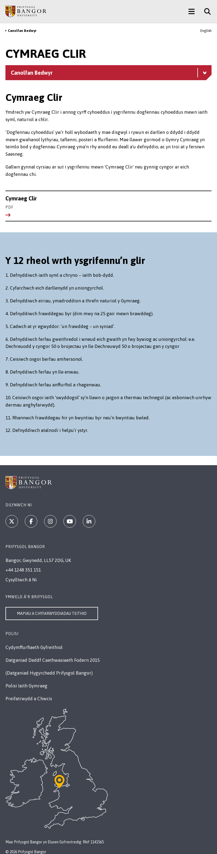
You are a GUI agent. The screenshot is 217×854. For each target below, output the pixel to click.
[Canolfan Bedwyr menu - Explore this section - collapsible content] (108, 72)
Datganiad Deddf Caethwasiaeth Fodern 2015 (52, 660)
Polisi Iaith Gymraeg (26, 685)
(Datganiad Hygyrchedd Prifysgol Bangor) (49, 673)
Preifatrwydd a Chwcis (28, 698)
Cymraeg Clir (108, 203)
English (206, 30)
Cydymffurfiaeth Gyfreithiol (34, 647)
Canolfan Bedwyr (22, 31)
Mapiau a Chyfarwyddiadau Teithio (52, 613)
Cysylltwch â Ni (21, 579)
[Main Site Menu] (191, 11)
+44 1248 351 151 (23, 570)
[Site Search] (205, 11)
